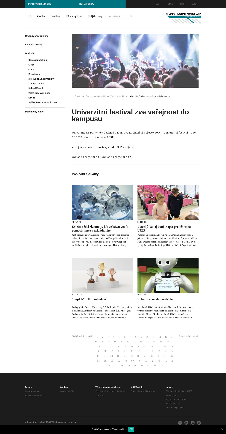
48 (152, 351)
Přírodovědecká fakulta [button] (50, 4)
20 (128, 341)
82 (148, 365)
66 (112, 361)
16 (102, 341)
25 (161, 341)
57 (132, 356)
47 (145, 351)
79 (128, 365)
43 (118, 351)
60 (152, 356)
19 (121, 341)
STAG (170, 4)
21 (134, 341)
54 (111, 356)
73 (159, 361)
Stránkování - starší (189, 336)
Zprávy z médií (115, 96)
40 (98, 351)
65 (105, 361)
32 (125, 346)
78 (122, 365)
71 (146, 361)
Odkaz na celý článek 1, (87, 157)
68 (125, 361)
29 (105, 346)
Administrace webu (34, 422)
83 (155, 365)
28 (99, 346)
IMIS (182, 4)
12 (160, 337)
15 (96, 341)
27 (174, 341)
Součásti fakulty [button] (100, 4)
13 (166, 337)
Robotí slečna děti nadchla (155, 299)
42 (111, 351)
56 (125, 356)
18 (115, 341)
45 (132, 351)
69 (132, 361)
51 (172, 351)
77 (115, 365)
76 (109, 365)
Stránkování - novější (82, 336)
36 (152, 346)
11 (153, 337)
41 (105, 351)
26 (167, 341)
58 (138, 356)
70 (139, 361)
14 (172, 337)
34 (138, 346)
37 (158, 346)
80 (135, 365)
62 (165, 356)
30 (112, 346)
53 (105, 356)
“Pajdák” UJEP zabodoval (90, 299)
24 (154, 341)
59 (145, 356)
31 (119, 346)
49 (159, 351)
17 (109, 341)
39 (171, 346)
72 (152, 361)
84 (161, 365)
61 (158, 356)
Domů (78, 96)
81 (142, 365)
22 (141, 341)
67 (119, 361)
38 (165, 346)
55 (118, 356)
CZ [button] (158, 4)
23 (147, 341)
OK (131, 429)
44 (125, 351)
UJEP (194, 4)
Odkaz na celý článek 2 (116, 157)
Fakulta (89, 96)
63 (172, 356)
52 (98, 356)
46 (138, 351)
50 (166, 351)
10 (147, 337)
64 (98, 361)
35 (145, 346)
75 (172, 361)
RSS (48, 422)
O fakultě (101, 96)
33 (132, 346)
